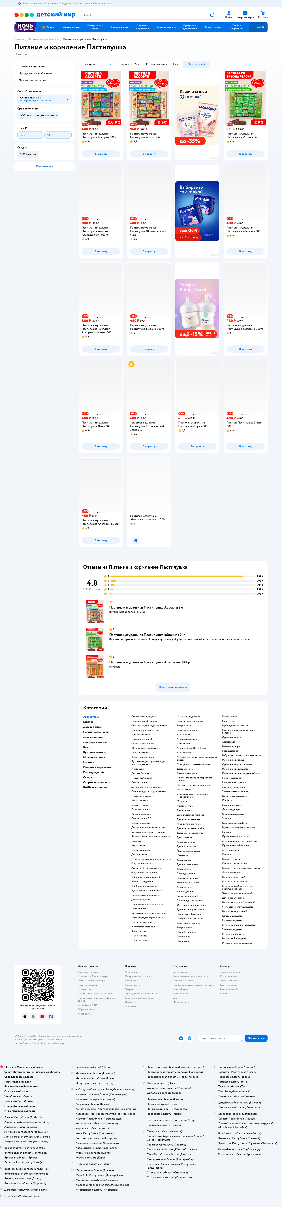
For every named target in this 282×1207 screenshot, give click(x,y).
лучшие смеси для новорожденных (151, 859)
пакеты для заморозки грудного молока (194, 779)
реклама (214, 158)
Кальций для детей (232, 915)
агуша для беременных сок (146, 868)
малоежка (182, 855)
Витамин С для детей (233, 933)
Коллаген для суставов (234, 863)
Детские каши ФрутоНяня (191, 748)
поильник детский (141, 739)
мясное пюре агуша (233, 759)
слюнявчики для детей (144, 716)
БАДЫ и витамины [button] (95, 787)
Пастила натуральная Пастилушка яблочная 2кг (147, 635)
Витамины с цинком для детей (239, 924)
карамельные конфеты (234, 823)
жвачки (226, 818)
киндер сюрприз (141, 814)
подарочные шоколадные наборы (241, 773)
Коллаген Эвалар (231, 859)
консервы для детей (188, 882)
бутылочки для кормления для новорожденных (148, 763)
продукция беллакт (142, 796)
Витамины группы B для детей (238, 902)
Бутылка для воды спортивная (238, 827)
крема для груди (140, 752)
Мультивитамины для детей (237, 943)
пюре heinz (183, 936)
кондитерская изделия (234, 796)
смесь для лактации (142, 922)
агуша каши (183, 743)
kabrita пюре (229, 716)
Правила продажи (88, 984)
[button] (258, 27)
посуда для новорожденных (147, 904)
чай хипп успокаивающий (146, 877)
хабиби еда (228, 741)
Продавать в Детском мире (93, 976)
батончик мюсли (231, 805)
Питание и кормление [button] (97, 767)
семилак (136, 841)
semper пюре (184, 927)
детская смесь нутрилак (190, 832)
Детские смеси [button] (92, 727)
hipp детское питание (189, 823)
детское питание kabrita (190, 828)
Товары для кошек (230, 971)
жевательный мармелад (235, 791)
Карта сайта (84, 1013)
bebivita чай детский (142, 881)
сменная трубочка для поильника (149, 725)
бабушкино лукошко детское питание (238, 731)
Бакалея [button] (88, 722)
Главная (19, 39)
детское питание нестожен (146, 786)
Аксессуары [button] (91, 717)
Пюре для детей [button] (93, 772)
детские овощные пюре (190, 909)
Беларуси (60, 1043)
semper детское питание (190, 814)
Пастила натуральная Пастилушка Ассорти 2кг (146, 607)
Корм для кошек (229, 976)
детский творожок (187, 864)
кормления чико (186, 841)
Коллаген (227, 854)
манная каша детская (188, 716)
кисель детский (185, 891)
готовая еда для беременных (147, 917)
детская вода (184, 860)
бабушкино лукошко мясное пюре (241, 755)
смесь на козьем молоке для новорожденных (192, 795)
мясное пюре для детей (190, 918)
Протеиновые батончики (236, 845)
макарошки (137, 768)
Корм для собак (228, 984)
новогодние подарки (234, 782)
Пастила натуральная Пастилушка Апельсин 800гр (149, 662)
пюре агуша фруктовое (190, 914)
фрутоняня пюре (231, 737)
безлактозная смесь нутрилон (148, 832)
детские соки (184, 887)
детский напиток (186, 846)
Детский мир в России (27, 1043)
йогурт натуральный (188, 851)
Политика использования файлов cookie (96, 999)
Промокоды (84, 989)
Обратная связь (86, 1009)
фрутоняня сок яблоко (144, 872)
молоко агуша (185, 805)
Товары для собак (229, 980)
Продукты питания (187, 878)
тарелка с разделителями (145, 895)
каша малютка (184, 734)
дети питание (184, 837)
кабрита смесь (139, 800)
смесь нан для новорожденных (148, 791)
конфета (227, 800)
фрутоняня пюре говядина (237, 764)
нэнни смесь (184, 789)
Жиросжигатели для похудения (239, 841)
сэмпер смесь (139, 782)
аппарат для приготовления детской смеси (197, 758)
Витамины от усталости (235, 881)
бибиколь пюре (231, 746)
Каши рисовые (139, 931)
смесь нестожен (140, 823)
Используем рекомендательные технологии (38, 1039)
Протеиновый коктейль (235, 836)
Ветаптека (225, 993)
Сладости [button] (89, 777)
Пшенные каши (139, 935)
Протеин (227, 832)
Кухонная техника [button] (94, 752)
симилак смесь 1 (140, 809)
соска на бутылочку (142, 743)
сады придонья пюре (188, 923)
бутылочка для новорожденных (148, 913)
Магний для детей (232, 920)
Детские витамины (232, 872)
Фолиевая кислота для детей (238, 906)
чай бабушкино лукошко (145, 886)
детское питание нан (188, 819)
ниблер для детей (141, 734)
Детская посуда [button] (93, 737)
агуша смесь (138, 845)
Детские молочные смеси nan (148, 827)
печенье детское (231, 777)
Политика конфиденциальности (96, 993)
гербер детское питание (235, 725)
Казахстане (46, 1043)
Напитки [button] (88, 762)
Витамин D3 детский (233, 877)
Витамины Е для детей (234, 938)
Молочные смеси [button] (94, 757)
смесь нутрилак (140, 805)
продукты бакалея (141, 777)
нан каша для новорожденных (193, 785)
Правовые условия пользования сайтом (61, 1035)
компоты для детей (187, 896)
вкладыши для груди (142, 757)
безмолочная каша (187, 773)
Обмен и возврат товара (91, 980)
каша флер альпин (187, 730)
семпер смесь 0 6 (141, 818)
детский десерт (231, 809)
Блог (175, 997)
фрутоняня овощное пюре (192, 905)
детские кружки (140, 899)
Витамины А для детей (234, 911)
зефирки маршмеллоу (234, 786)
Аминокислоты (230, 850)
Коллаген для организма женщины (241, 868)
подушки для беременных (146, 730)
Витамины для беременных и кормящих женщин (238, 887)
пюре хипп (183, 941)
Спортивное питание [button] (96, 782)
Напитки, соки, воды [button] (96, 732)
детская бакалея (140, 773)
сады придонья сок (142, 863)
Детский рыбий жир (233, 897)
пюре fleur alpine (186, 932)
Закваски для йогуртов (189, 900)
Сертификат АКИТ (88, 1005)
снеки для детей (186, 873)
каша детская (184, 752)
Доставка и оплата (88, 971)
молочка (182, 801)
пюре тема (228, 721)
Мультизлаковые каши (143, 926)
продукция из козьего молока (193, 764)
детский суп (184, 869)
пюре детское (230, 750)
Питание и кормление (42, 39)
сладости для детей (233, 814)
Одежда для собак (230, 989)
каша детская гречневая (190, 721)
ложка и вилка (139, 908)
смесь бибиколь (140, 850)
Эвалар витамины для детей (237, 893)
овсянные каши (140, 940)
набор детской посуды (144, 721)
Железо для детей (232, 929)
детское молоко (186, 810)
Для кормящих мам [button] (95, 742)
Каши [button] (86, 747)
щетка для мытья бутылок (145, 748)
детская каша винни (188, 739)
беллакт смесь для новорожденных (150, 836)
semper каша (184, 725)
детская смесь (139, 854)
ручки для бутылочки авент (146, 890)
